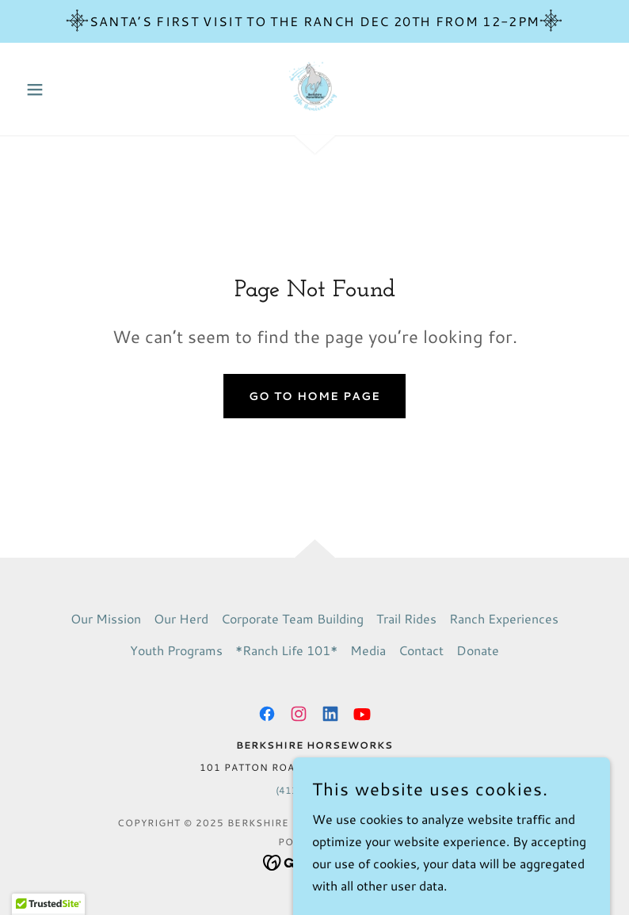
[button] (63, 89)
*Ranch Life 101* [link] (286, 650)
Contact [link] (421, 650)
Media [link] (368, 650)
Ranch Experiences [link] (503, 618)
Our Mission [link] (106, 618)
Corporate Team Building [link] (292, 618)
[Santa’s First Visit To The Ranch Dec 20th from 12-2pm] (314, 21)
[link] (314, 87)
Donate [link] (477, 650)
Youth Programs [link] (176, 650)
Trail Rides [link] (406, 618)
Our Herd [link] (181, 618)
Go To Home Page (314, 396)
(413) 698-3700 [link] (314, 790)
